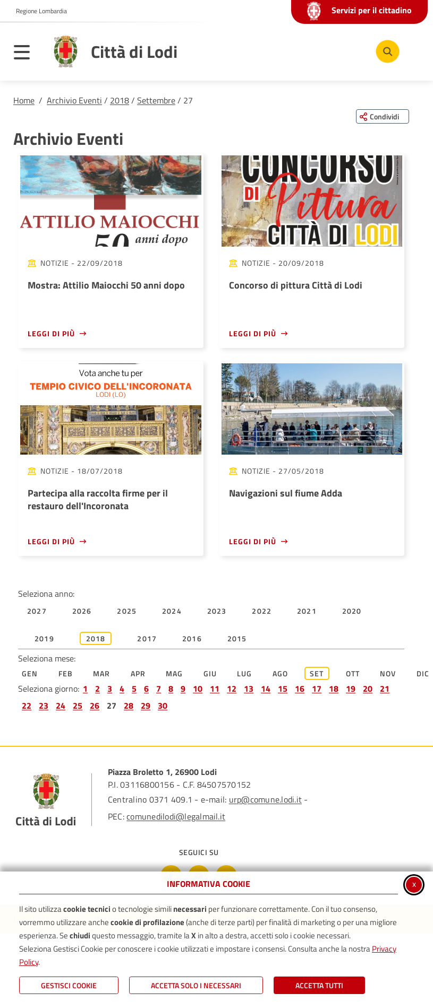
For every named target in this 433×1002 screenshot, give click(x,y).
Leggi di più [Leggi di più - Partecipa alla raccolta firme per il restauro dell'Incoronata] (51, 541)
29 (145, 705)
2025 (127, 610)
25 (77, 705)
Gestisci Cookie (69, 985)
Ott (353, 673)
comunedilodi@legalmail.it (175, 816)
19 (350, 688)
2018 (119, 100)
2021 (307, 610)
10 (197, 688)
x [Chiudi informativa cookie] (414, 883)
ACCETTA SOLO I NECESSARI (196, 985)
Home (24, 100)
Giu (210, 673)
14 (265, 688)
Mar (102, 673)
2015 (237, 638)
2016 (192, 638)
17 (316, 688)
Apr (138, 673)
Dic (423, 673)
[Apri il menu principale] (27, 54)
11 (214, 688)
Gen (30, 673)
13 (248, 688)
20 (367, 688)
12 (231, 688)
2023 (217, 610)
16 (299, 688)
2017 (147, 638)
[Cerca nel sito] (388, 52)
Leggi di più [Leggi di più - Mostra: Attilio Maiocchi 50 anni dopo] (51, 333)
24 (60, 705)
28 (128, 705)
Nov (388, 673)
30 (162, 705)
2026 (82, 610)
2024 (172, 610)
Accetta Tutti (319, 985)
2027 (37, 610)
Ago (280, 673)
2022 (261, 610)
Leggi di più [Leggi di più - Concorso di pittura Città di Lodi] (252, 333)
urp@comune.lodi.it (265, 799)
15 (282, 688)
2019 (44, 638)
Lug (244, 673)
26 (94, 705)
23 (43, 705)
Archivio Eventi (74, 100)
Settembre (156, 100)
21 (384, 688)
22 (26, 705)
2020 (352, 610)
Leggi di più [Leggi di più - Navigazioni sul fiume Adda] (252, 541)
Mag (174, 673)
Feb (65, 673)
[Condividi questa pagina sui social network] (382, 116)
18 (333, 688)
